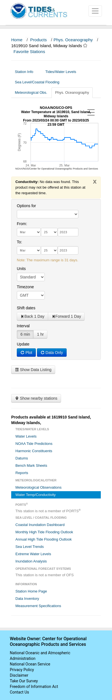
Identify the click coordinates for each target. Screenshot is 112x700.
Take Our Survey (24, 681)
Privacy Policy (22, 669)
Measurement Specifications (38, 606)
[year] (68, 232)
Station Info (26, 72)
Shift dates (26, 308)
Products (38, 39)
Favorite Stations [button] (31, 51)
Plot (26, 352)
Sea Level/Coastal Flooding (39, 82)
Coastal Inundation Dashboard (40, 525)
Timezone (25, 287)
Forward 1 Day (66, 316)
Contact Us (19, 692)
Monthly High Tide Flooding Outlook (44, 532)
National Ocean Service (30, 664)
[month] (29, 232)
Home (16, 39)
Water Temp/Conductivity (35, 495)
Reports (21, 473)
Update (23, 344)
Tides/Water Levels (62, 72)
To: (19, 242)
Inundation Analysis (31, 561)
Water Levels (25, 436)
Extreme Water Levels (33, 554)
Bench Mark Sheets (31, 465)
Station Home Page (31, 591)
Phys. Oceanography (73, 39)
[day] (49, 232)
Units (21, 268)
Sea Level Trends (29, 547)
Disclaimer (19, 675)
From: (22, 223)
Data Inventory (27, 598)
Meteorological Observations (38, 487)
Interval (23, 326)
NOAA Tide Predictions (33, 443)
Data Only (52, 352)
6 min (25, 334)
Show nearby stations (36, 398)
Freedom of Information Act (34, 686)
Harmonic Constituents (33, 451)
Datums (21, 458)
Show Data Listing (33, 369)
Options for (26, 205)
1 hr (40, 334)
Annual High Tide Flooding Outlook (43, 539)
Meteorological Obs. (31, 92)
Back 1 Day (32, 316)
